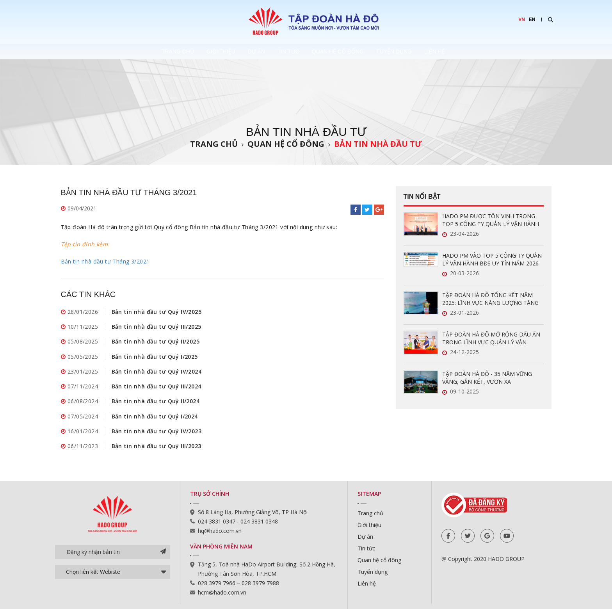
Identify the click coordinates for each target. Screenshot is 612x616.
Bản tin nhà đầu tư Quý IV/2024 (157, 374)
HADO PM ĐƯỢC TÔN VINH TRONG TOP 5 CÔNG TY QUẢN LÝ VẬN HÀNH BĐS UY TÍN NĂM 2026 (490, 220)
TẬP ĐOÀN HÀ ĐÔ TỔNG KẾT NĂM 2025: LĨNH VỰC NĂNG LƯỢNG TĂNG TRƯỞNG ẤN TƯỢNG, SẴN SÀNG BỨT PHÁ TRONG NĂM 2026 (491, 299)
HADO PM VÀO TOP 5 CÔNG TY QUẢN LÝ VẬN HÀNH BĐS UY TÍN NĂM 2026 (492, 259)
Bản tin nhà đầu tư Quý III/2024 (156, 390)
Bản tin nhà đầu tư (378, 144)
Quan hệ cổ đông (351, 51)
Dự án (248, 51)
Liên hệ (470, 51)
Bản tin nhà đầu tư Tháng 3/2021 (105, 261)
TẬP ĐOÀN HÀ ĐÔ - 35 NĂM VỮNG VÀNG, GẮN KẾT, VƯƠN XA (487, 377)
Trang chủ (148, 51)
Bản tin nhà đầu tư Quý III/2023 (156, 452)
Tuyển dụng (418, 51)
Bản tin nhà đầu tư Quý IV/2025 (157, 312)
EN (532, 19)
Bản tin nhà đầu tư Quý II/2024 (156, 405)
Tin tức (291, 51)
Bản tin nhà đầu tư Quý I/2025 (155, 359)
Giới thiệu (201, 51)
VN (521, 19)
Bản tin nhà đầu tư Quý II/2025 (156, 343)
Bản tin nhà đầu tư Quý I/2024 (155, 421)
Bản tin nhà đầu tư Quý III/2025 (156, 327)
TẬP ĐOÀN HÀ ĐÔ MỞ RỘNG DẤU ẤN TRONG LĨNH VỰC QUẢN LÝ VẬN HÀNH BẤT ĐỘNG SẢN (491, 338)
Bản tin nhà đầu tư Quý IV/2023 (157, 437)
